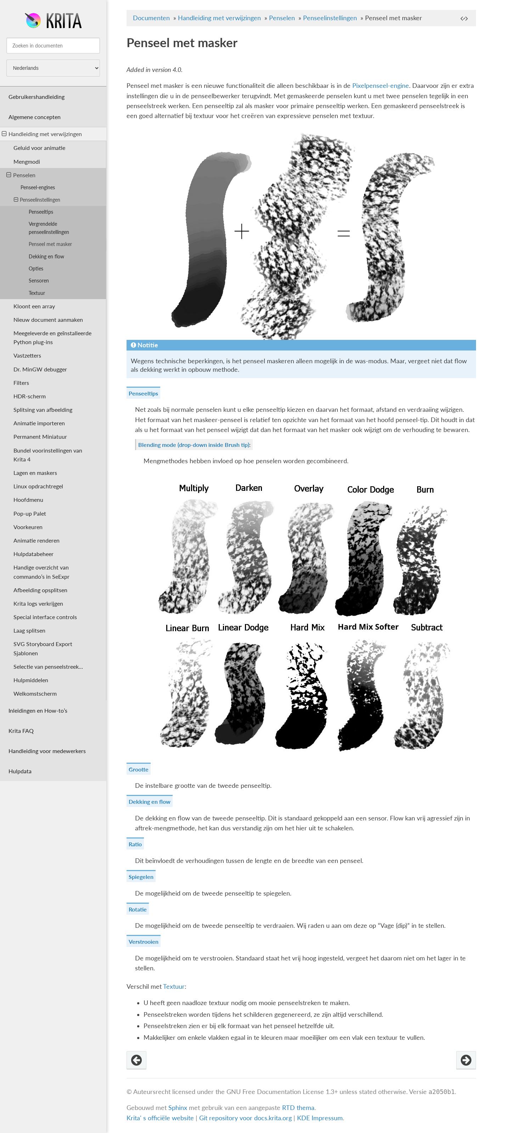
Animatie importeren (39, 423)
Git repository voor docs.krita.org (246, 1118)
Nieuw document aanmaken (48, 319)
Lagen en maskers (35, 472)
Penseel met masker (50, 244)
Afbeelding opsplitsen (40, 590)
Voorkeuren (28, 526)
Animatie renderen (36, 540)
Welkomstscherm (35, 693)
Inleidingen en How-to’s (38, 710)
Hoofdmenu (28, 499)
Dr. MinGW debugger (40, 369)
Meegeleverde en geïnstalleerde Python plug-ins (52, 337)
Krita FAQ (21, 730)
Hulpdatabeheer (33, 553)
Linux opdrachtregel (38, 486)
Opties (36, 268)
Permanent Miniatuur (40, 436)
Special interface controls (45, 616)
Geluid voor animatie (39, 147)
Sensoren (39, 280)
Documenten (151, 18)
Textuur (37, 293)
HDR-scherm (29, 396)
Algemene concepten (35, 116)
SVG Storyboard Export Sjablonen (42, 648)
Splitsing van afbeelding (42, 409)
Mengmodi (26, 161)
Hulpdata (20, 771)
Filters (21, 382)
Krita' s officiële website (160, 1118)
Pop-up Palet (29, 513)
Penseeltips (41, 212)
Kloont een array (34, 306)
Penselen (20, 175)
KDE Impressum (320, 1118)
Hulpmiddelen (30, 680)
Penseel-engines (38, 187)
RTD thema (298, 1107)
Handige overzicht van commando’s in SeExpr (41, 571)
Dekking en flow (46, 256)
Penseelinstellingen (37, 200)
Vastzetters (27, 355)
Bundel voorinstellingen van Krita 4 (47, 454)
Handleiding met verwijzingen (42, 133)
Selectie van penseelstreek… (48, 666)
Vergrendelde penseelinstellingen (49, 228)
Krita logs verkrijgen (38, 603)
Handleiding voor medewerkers (47, 750)
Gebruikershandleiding (37, 96)
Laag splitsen (29, 630)
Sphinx (177, 1107)
